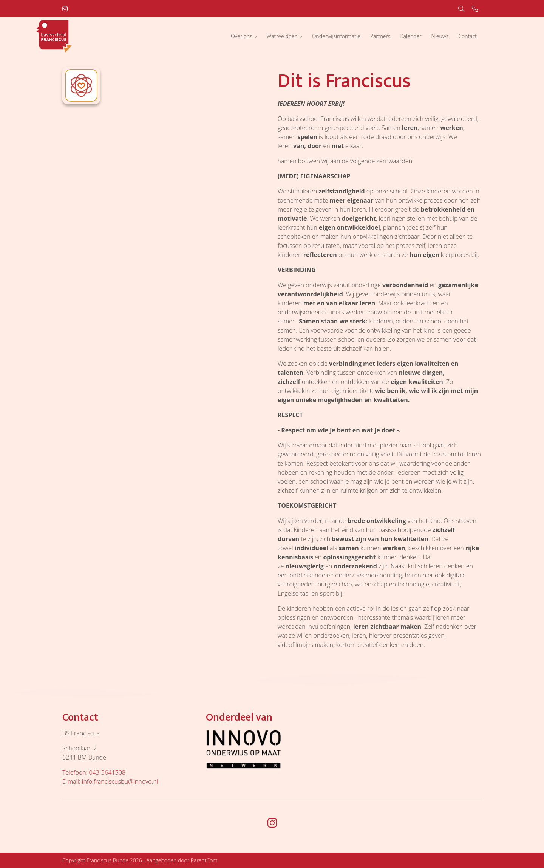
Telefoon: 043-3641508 (93, 772)
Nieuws (440, 36)
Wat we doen (282, 36)
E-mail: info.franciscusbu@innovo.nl (110, 781)
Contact (467, 36)
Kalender (410, 36)
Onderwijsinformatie (336, 36)
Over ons (241, 36)
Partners (380, 36)
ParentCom (204, 860)
